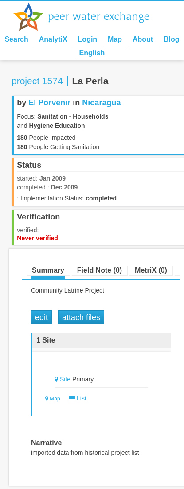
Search (16, 39)
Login (88, 39)
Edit (41, 317)
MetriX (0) (151, 270)
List (75, 398)
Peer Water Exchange (88, 17)
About (143, 39)
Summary (48, 270)
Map (115, 39)
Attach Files (81, 317)
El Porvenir (49, 102)
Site (65, 379)
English (92, 53)
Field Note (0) (99, 270)
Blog (172, 39)
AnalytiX (53, 39)
